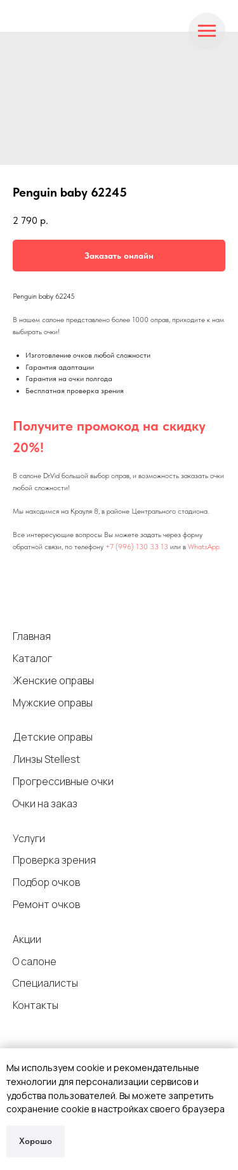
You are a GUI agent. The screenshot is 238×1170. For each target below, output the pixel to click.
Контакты (35, 1005)
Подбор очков (46, 882)
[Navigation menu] (207, 31)
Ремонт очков (46, 904)
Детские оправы (53, 737)
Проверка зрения (54, 860)
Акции (27, 939)
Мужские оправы (53, 703)
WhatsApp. (204, 546)
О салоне (34, 961)
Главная (32, 636)
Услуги (29, 838)
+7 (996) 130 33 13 (136, 546)
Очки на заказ (45, 803)
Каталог (32, 658)
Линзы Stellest (46, 759)
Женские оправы (53, 680)
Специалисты (45, 983)
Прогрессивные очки (63, 781)
